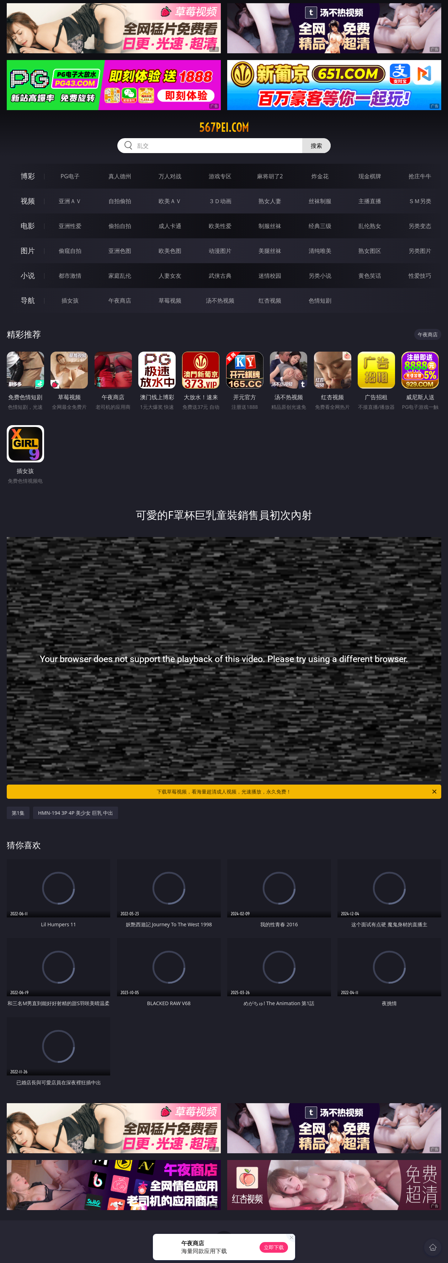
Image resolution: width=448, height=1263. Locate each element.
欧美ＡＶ (170, 201)
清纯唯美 (320, 251)
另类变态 (420, 226)
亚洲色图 (119, 251)
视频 (28, 201)
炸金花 (320, 176)
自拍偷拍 (119, 201)
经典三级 (320, 226)
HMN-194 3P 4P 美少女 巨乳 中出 (75, 812)
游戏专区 (220, 176)
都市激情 (70, 276)
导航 (28, 300)
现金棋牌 (369, 176)
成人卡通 (170, 226)
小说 (28, 275)
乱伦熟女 (369, 226)
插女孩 (70, 300)
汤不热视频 (220, 300)
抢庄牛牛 (420, 176)
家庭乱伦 (119, 276)
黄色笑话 (369, 276)
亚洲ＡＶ (70, 201)
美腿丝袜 (269, 251)
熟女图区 (369, 251)
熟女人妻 (269, 201)
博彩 (28, 176)
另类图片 (420, 251)
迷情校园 (269, 276)
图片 (28, 250)
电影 (28, 226)
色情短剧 (320, 300)
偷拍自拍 (119, 226)
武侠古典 (220, 276)
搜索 (316, 146)
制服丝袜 (269, 226)
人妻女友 (170, 276)
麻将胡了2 (270, 176)
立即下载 (274, 1247)
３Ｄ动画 (220, 201)
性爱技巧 (420, 276)
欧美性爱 (220, 226)
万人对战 (170, 176)
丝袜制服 (320, 201)
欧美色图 (170, 251)
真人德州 (119, 176)
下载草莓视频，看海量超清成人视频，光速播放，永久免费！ (297, 791)
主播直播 (369, 201)
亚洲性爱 (70, 226)
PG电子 (69, 176)
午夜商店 (119, 300)
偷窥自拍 (70, 251)
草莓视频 (170, 300)
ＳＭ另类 (420, 201)
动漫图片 (220, 251)
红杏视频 (269, 300)
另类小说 (320, 276)
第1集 (18, 812)
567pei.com (224, 127)
